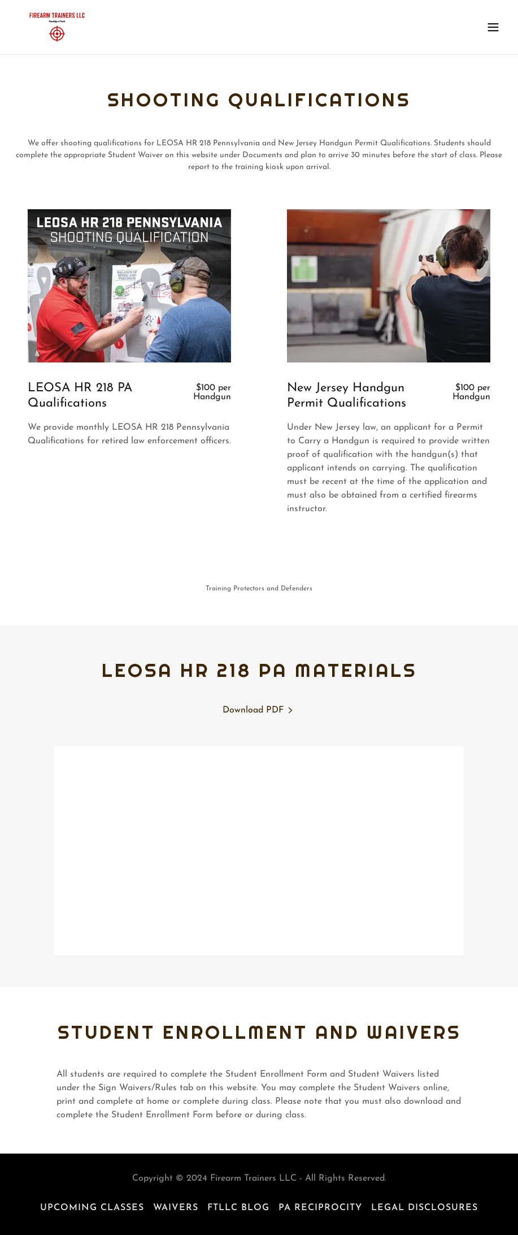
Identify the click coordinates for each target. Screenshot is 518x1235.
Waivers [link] (175, 1207)
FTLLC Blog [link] (238, 1207)
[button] (493, 27)
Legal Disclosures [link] (424, 1207)
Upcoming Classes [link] (92, 1207)
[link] (57, 27)
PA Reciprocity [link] (320, 1207)
